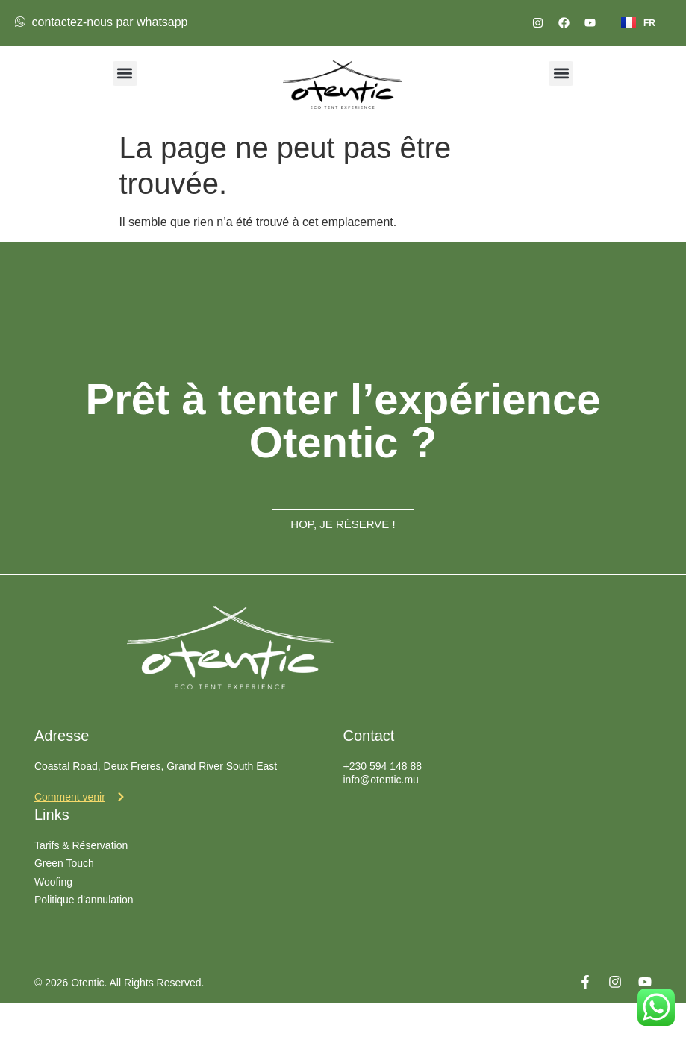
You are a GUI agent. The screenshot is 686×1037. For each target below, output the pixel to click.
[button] (125, 73)
